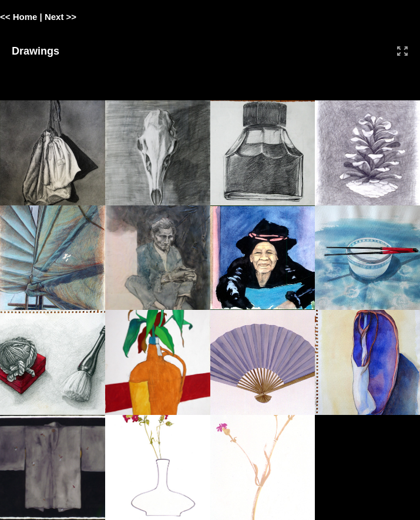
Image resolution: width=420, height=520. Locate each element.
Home (25, 17)
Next (54, 17)
